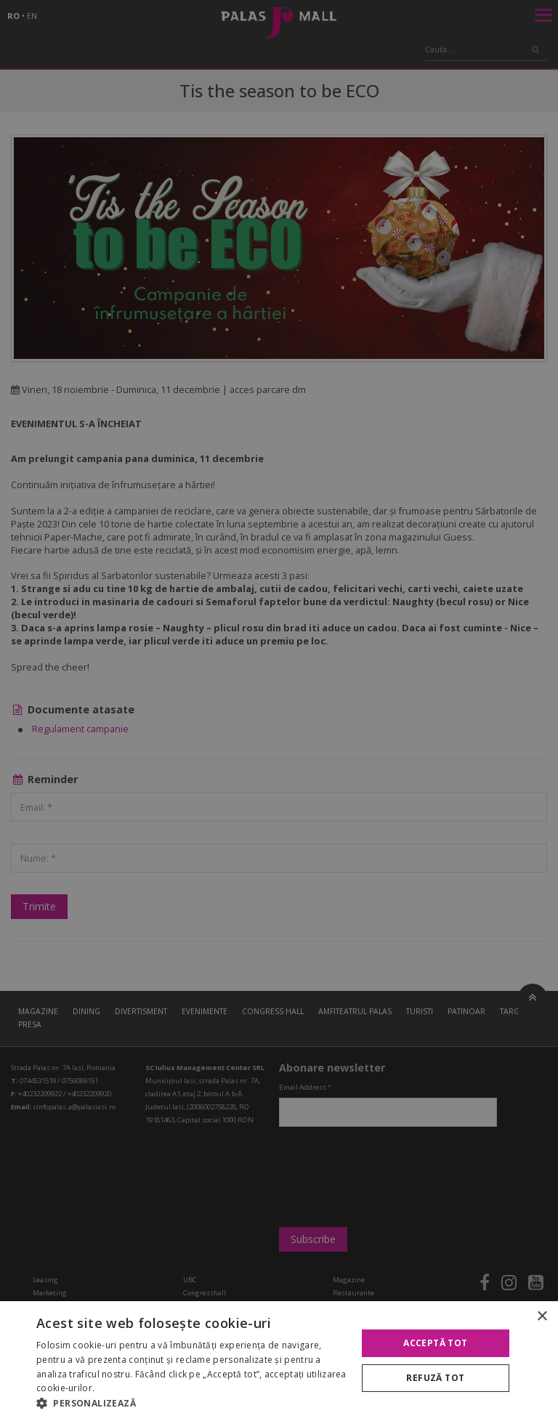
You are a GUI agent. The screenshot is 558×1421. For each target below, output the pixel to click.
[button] (191, 1403)
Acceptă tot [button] (435, 1343)
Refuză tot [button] (435, 1378)
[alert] (279, 710)
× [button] (541, 1316)
